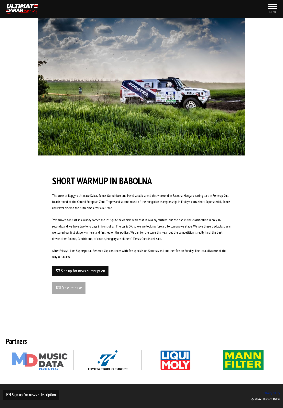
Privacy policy (272, 392)
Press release (69, 288)
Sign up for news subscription (80, 271)
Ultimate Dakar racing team (22, 9)
